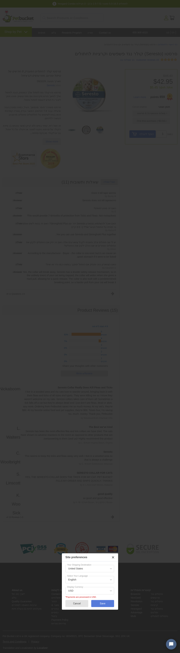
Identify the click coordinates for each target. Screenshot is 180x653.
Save (102, 603)
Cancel (77, 603)
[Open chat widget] (171, 644)
